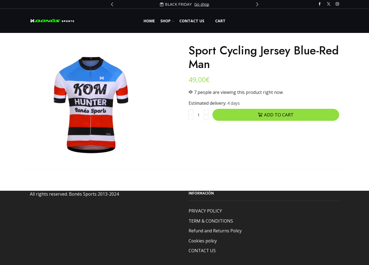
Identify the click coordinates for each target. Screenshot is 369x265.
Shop (167, 20)
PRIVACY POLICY (205, 211)
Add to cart (279, 115)
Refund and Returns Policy (215, 231)
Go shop (201, 4)
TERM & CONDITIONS (211, 221)
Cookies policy (203, 241)
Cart (220, 20)
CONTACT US (202, 251)
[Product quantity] (198, 115)
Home (149, 20)
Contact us (191, 20)
